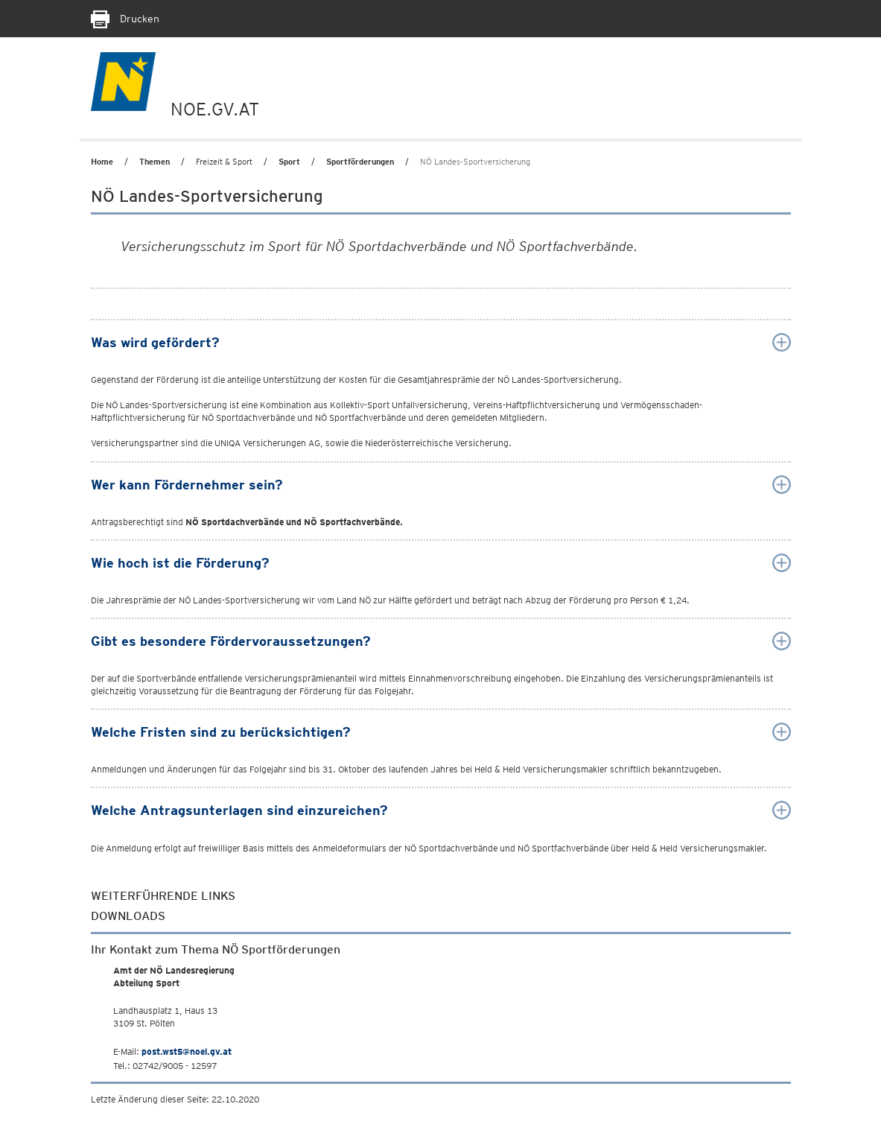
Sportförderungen (360, 161)
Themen (154, 161)
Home (102, 161)
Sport (289, 161)
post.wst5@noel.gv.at (186, 1051)
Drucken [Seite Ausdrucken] (125, 19)
